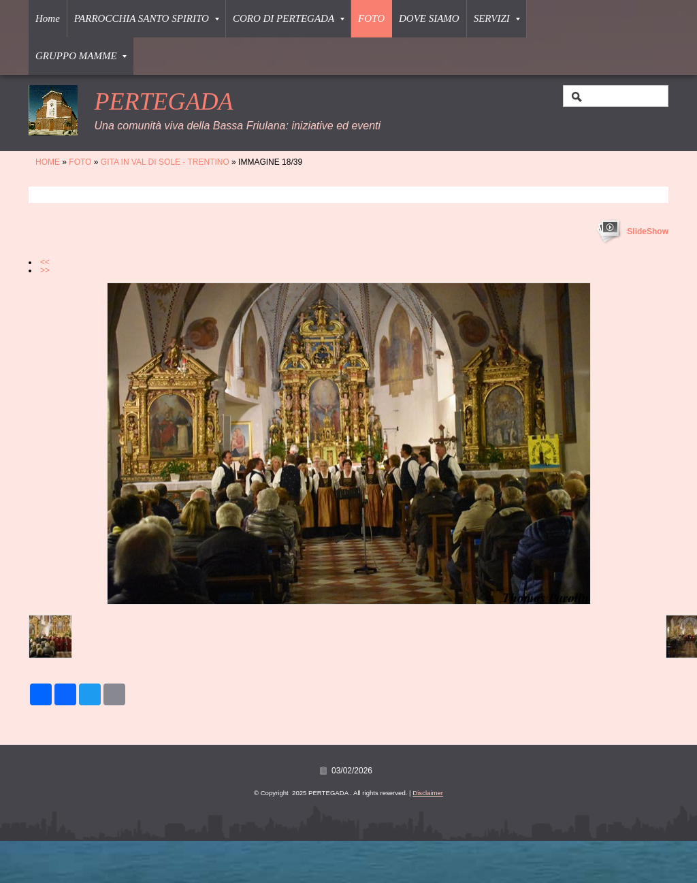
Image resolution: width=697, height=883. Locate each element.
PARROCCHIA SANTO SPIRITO (146, 18)
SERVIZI (497, 18)
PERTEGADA (163, 101)
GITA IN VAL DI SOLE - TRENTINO (165, 162)
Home (47, 18)
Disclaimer (427, 793)
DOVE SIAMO (429, 18)
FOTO (371, 18)
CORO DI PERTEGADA (288, 18)
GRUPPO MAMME (81, 55)
